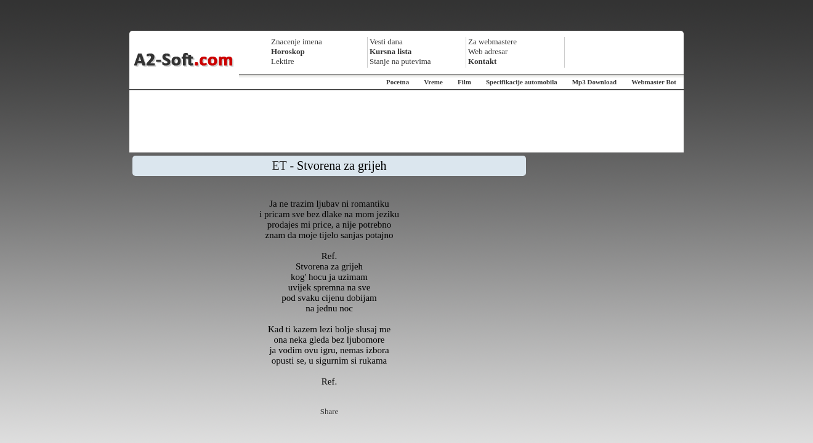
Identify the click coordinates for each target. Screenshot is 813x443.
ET (279, 165)
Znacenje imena (296, 41)
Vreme (433, 82)
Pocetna (397, 82)
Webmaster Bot (653, 82)
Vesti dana (386, 41)
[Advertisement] (406, 121)
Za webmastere (492, 41)
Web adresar (488, 51)
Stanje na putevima (400, 61)
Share (329, 411)
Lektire (282, 61)
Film (464, 82)
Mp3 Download (594, 82)
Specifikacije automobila (521, 82)
